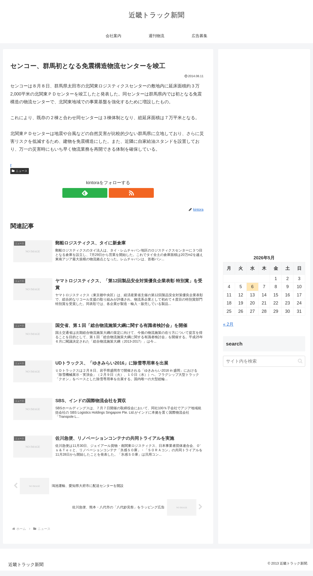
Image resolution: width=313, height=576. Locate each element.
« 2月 (228, 324)
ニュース (19, 171)
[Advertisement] (264, 104)
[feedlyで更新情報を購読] (102, 193)
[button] (300, 361)
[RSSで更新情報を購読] (114, 193)
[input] (264, 361)
